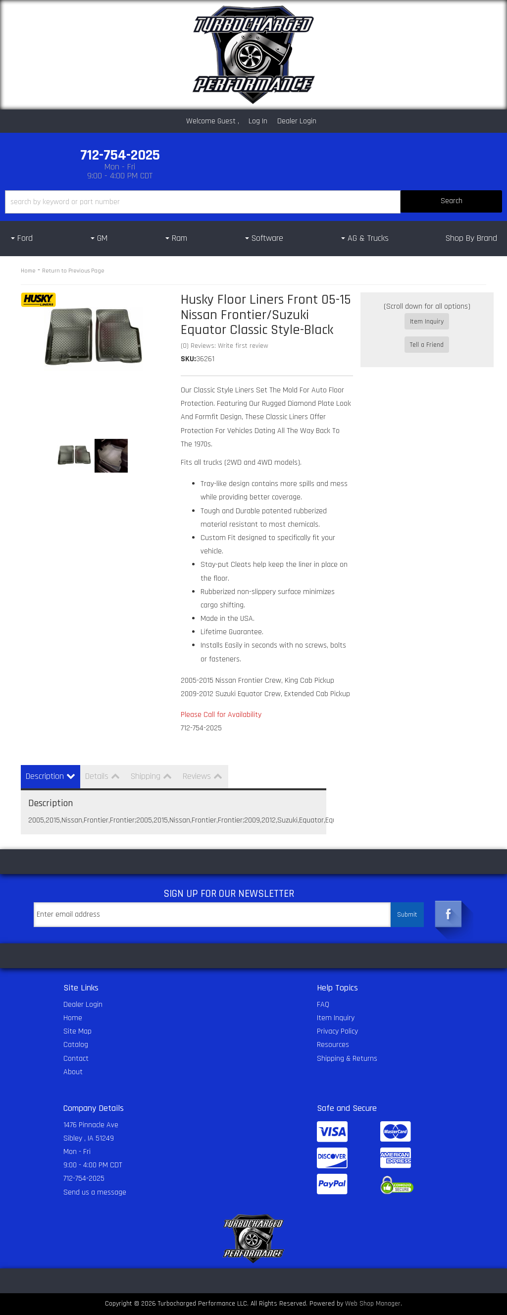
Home (28, 270)
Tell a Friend (427, 335)
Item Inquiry (427, 321)
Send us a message (94, 1192)
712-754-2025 (83, 1178)
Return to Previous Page (73, 270)
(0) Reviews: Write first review (224, 345)
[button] (253, 202)
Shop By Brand (471, 238)
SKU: (188, 359)
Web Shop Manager (373, 1303)
